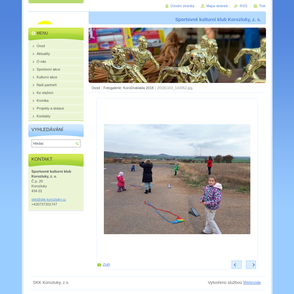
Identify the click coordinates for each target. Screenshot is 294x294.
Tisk (262, 6)
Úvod (96, 88)
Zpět (106, 264)
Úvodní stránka (182, 6)
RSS (243, 6)
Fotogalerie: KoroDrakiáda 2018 (129, 88)
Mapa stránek (217, 6)
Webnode (252, 282)
